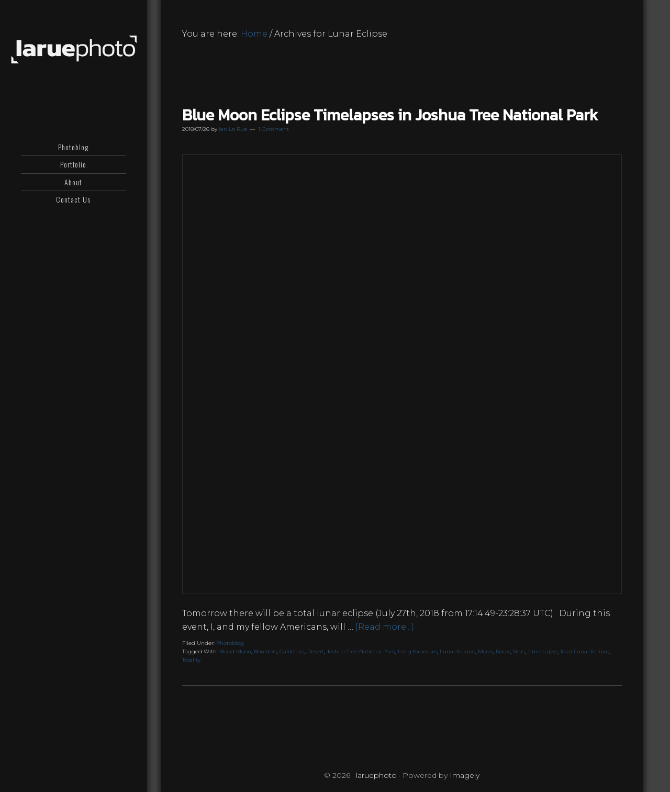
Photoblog (230, 643)
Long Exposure (417, 651)
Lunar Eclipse (457, 651)
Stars (519, 651)
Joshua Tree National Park (361, 651)
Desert (315, 651)
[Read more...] (384, 627)
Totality (191, 659)
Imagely (464, 775)
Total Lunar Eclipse (584, 651)
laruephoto (73, 49)
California (292, 651)
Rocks (503, 651)
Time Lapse (542, 651)
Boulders (265, 651)
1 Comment (273, 129)
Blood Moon (235, 651)
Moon (485, 651)
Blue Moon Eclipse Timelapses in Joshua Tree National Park (390, 115)
